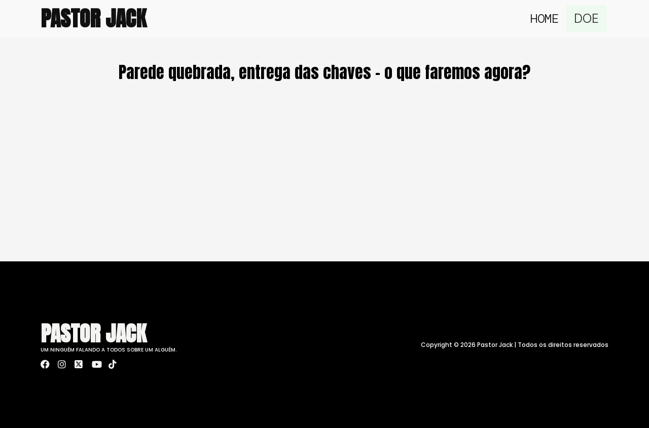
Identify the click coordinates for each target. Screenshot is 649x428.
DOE (587, 18)
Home (547, 18)
